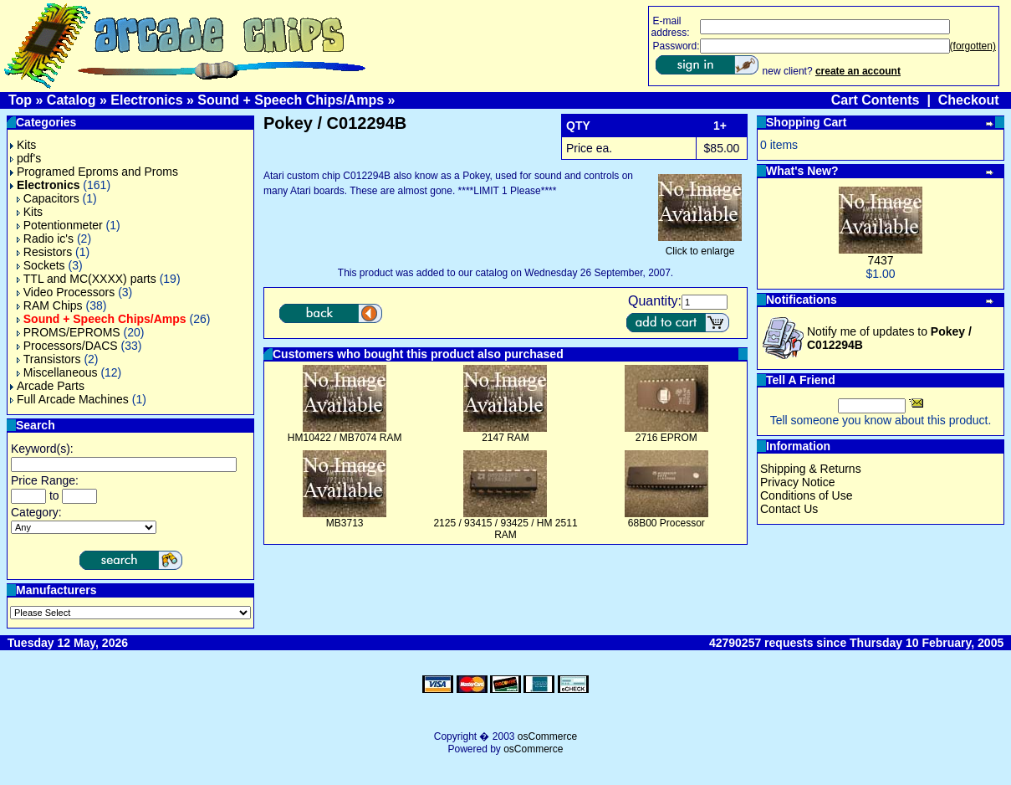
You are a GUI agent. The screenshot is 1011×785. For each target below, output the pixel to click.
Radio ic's (45, 238)
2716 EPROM (666, 438)
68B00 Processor (666, 523)
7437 (880, 260)
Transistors (49, 359)
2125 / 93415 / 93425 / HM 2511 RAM (505, 529)
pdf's (25, 158)
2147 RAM (505, 438)
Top (20, 100)
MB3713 (345, 523)
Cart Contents (875, 100)
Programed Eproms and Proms (94, 171)
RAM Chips (50, 305)
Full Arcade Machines (69, 399)
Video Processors (66, 292)
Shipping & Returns (810, 468)
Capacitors (48, 198)
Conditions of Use (806, 495)
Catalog (71, 100)
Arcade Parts (47, 385)
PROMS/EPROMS (68, 332)
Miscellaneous (57, 372)
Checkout (968, 100)
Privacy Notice (797, 482)
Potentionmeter (60, 225)
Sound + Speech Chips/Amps (290, 100)
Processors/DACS (67, 345)
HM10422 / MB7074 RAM (345, 438)
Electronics (146, 100)
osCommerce (547, 736)
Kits (23, 144)
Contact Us (789, 509)
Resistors (44, 252)
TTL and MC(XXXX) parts (86, 278)
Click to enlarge (700, 246)
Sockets (41, 265)
